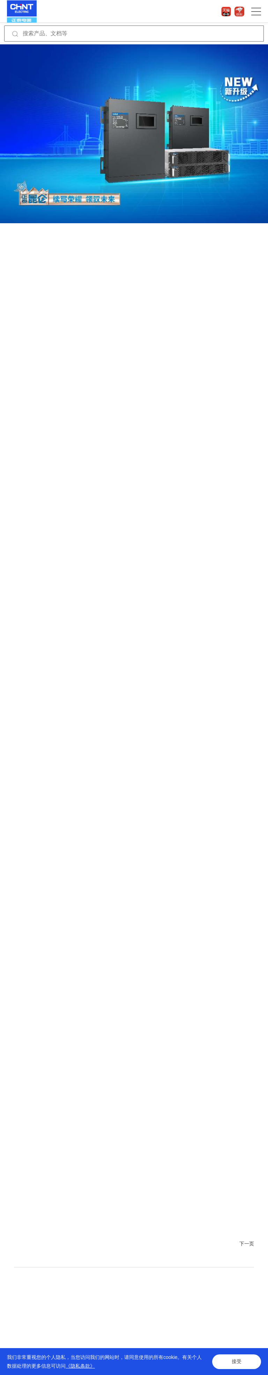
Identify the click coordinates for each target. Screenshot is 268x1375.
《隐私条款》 (80, 1366)
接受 (236, 1362)
